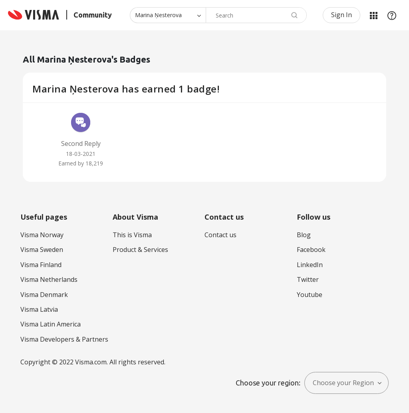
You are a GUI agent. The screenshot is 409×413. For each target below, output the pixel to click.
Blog (304, 234)
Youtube (309, 294)
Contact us (220, 234)
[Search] (256, 15)
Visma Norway (42, 234)
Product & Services (140, 249)
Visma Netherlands (48, 279)
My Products (373, 15)
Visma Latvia (39, 309)
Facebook (311, 249)
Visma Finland (41, 264)
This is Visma (132, 234)
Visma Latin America (50, 324)
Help (392, 15)
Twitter (308, 279)
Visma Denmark (44, 294)
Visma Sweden (41, 249)
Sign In (341, 14)
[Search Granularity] (168, 15)
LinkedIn (310, 264)
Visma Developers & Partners (64, 339)
